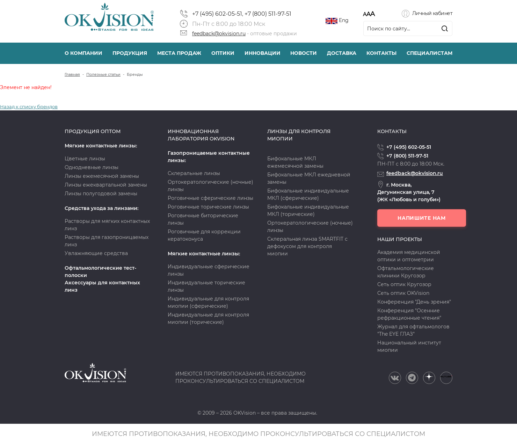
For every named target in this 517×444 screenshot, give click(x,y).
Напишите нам (421, 218)
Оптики (222, 53)
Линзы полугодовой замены (101, 193)
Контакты (381, 53)
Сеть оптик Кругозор (404, 284)
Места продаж (179, 53)
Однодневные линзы (91, 167)
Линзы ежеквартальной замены (106, 185)
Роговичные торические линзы (208, 207)
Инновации (263, 53)
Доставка (341, 53)
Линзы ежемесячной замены (102, 176)
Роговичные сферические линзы (210, 198)
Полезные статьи (103, 74)
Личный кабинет (432, 13)
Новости (303, 53)
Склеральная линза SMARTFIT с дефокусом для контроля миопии (307, 246)
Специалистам (429, 53)
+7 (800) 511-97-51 (268, 13)
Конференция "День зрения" (414, 302)
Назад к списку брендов (29, 106)
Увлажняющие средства (96, 253)
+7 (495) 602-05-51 (217, 13)
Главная (72, 74)
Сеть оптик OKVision (403, 293)
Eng (344, 20)
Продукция (129, 53)
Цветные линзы (85, 158)
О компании (83, 53)
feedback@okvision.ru (219, 33)
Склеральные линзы (194, 173)
